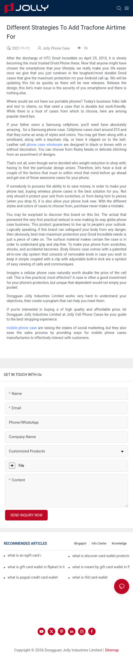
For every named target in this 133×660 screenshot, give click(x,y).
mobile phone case (22, 328)
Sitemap (112, 650)
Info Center (99, 543)
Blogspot (80, 543)
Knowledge (119, 543)
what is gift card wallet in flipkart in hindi (36, 567)
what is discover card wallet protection (100, 556)
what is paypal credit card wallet (33, 577)
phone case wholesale (45, 145)
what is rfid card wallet (90, 577)
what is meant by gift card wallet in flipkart (100, 567)
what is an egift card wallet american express (24, 555)
